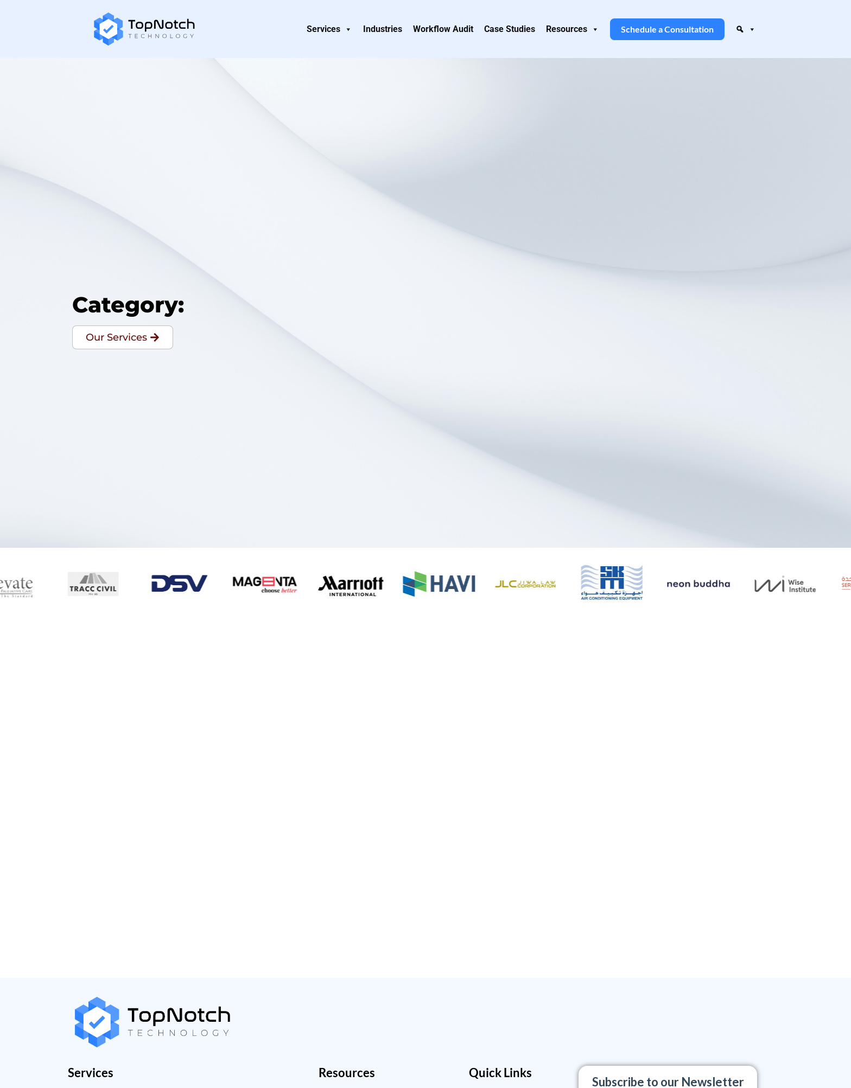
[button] (745, 29)
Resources (572, 29)
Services (329, 29)
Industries (382, 29)
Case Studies (509, 29)
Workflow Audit (443, 29)
